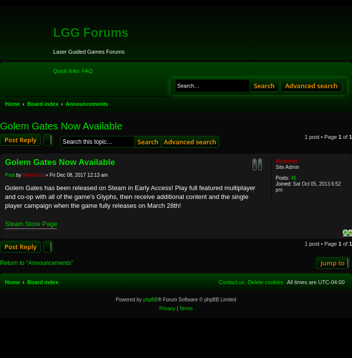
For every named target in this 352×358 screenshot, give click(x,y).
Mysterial (286, 161)
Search (264, 85)
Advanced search (311, 85)
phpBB (150, 299)
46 (293, 178)
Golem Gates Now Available (61, 126)
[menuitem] (87, 71)
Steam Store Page (31, 224)
